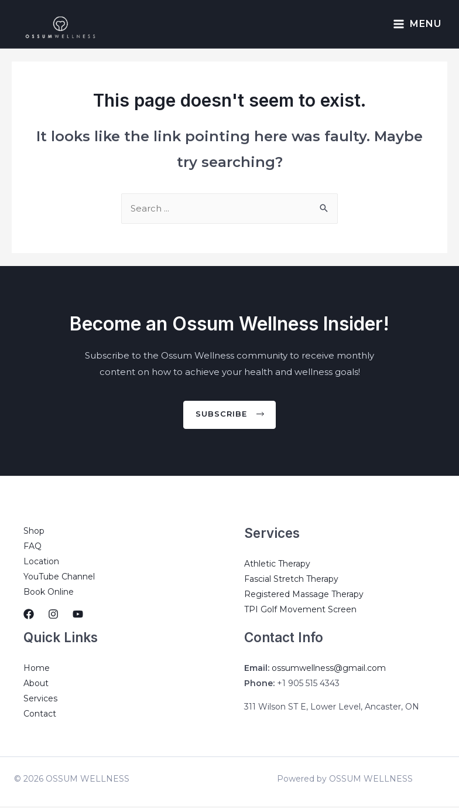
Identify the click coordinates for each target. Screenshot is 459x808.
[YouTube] (78, 616)
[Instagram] (53, 616)
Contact (39, 715)
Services (40, 700)
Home (36, 669)
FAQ (32, 548)
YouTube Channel (59, 578)
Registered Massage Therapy (304, 596)
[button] (229, 416)
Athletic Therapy (277, 565)
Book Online (48, 593)
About (36, 685)
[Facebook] (28, 616)
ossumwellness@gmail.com (329, 669)
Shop (33, 532)
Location (41, 563)
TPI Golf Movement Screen (300, 611)
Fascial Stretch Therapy (291, 580)
